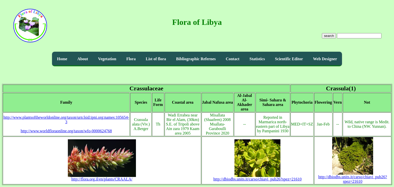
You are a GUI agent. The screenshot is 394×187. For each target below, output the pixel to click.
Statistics (257, 59)
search (329, 36)
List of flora (156, 59)
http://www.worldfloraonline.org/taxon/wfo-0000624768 (66, 131)
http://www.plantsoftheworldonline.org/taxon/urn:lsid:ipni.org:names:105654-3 (66, 119)
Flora (131, 59)
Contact (232, 59)
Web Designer (325, 59)
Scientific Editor (289, 59)
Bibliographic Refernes (196, 59)
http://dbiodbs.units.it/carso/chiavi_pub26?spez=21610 (257, 177)
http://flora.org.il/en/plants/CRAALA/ (102, 177)
